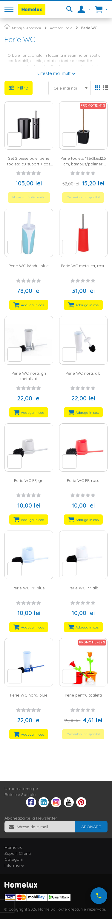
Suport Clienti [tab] (17, 853)
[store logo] (31, 9)
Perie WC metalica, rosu (83, 265)
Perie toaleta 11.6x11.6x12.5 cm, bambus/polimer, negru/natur (83, 164)
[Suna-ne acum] (98, 895)
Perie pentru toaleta (83, 695)
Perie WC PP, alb (83, 587)
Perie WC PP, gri (28, 480)
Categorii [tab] (13, 859)
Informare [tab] (14, 865)
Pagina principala (7, 26)
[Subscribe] (91, 826)
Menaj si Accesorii (26, 28)
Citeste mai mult (53, 73)
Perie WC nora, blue (28, 695)
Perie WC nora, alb (83, 373)
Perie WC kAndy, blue (29, 265)
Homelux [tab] (13, 847)
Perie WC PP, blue (29, 587)
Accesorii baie (61, 28)
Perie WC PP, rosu (83, 480)
